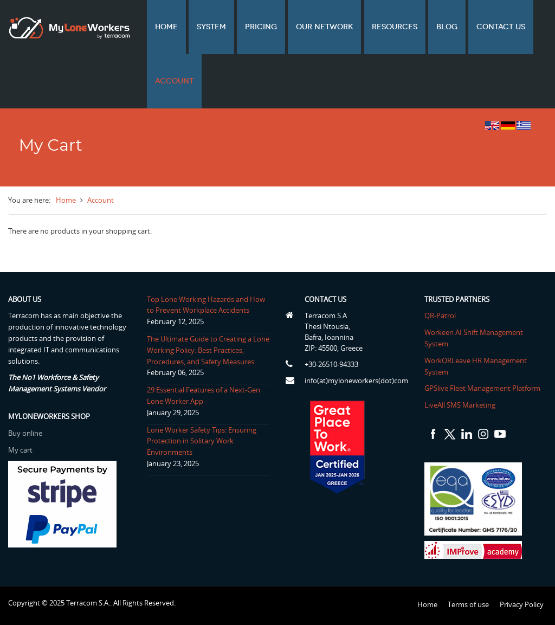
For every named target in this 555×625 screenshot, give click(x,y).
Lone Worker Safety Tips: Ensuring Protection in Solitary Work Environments (201, 441)
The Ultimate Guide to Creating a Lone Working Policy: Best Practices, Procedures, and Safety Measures (208, 350)
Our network (306, 26)
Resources (372, 26)
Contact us (468, 26)
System (203, 26)
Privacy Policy (522, 604)
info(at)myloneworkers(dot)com (356, 380)
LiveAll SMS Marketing (459, 405)
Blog (419, 26)
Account (171, 81)
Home (163, 26)
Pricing (248, 26)
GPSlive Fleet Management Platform (482, 388)
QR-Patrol (440, 315)
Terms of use (468, 604)
